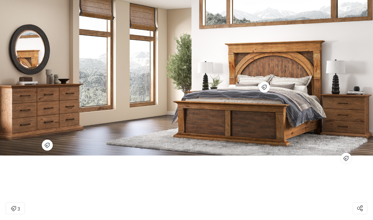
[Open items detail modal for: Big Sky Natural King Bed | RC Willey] (264, 87)
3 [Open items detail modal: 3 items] (15, 209)
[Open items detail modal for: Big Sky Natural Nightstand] (346, 158)
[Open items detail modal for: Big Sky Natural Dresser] (47, 145)
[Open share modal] (360, 208)
